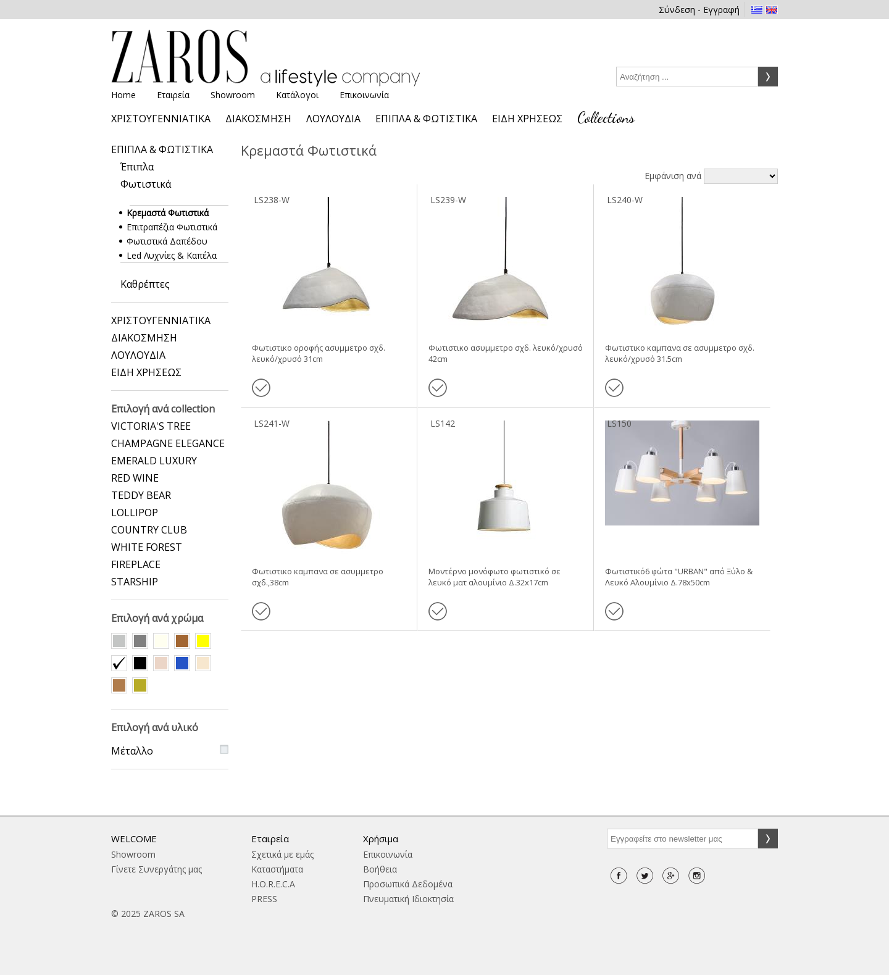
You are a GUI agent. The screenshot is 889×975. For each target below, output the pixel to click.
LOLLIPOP (134, 512)
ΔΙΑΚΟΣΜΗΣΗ (258, 118)
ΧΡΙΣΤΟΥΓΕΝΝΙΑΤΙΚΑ (161, 118)
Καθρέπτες (145, 284)
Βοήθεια (380, 869)
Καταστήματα (277, 869)
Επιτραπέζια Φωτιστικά (173, 227)
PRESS (264, 899)
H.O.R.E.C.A (273, 884)
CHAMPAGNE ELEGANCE (168, 443)
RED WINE (135, 478)
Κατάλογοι (297, 95)
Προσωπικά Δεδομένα (408, 884)
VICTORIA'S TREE (151, 426)
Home (123, 95)
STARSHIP (134, 581)
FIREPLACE (136, 564)
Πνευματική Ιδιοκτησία (408, 899)
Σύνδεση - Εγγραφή (699, 9)
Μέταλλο (132, 751)
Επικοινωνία (364, 95)
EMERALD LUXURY (154, 460)
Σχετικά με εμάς (282, 854)
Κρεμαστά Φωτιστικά (169, 213)
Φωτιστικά (145, 184)
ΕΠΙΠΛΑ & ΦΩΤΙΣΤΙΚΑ (426, 118)
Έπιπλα (137, 167)
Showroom (233, 95)
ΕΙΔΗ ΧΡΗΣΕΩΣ (527, 118)
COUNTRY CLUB (149, 530)
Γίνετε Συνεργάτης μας (156, 869)
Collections (606, 118)
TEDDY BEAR (141, 495)
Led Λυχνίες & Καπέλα (173, 255)
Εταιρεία (173, 95)
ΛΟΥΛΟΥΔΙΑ (333, 118)
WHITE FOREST (146, 547)
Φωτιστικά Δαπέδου (168, 241)
